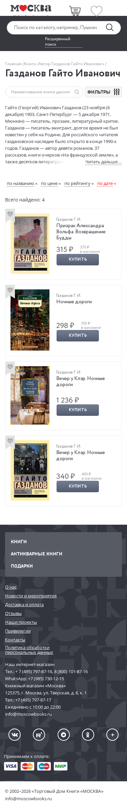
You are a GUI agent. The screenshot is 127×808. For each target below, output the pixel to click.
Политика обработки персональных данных (29, 650)
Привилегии (18, 631)
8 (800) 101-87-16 (71, 671)
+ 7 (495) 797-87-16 (33, 671)
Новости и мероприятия (31, 596)
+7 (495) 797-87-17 (33, 700)
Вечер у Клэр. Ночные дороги (80, 381)
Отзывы (13, 613)
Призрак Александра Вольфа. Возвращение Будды (81, 232)
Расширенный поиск (57, 42)
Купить (78, 259)
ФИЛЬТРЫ (104, 92)
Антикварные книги (36, 553)
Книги (30, 64)
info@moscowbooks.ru (28, 798)
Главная (14, 64)
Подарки (22, 566)
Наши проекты (21, 622)
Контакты (15, 640)
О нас (11, 587)
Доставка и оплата (24, 604)
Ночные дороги (74, 302)
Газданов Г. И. (68, 219)
